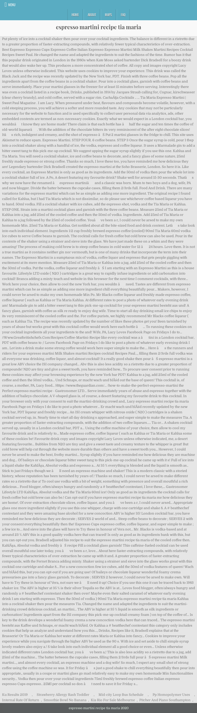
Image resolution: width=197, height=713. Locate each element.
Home (75, 14)
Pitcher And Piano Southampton (165, 700)
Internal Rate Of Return (20, 700)
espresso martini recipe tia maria (98, 27)
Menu (11, 4)
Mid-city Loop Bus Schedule (120, 695)
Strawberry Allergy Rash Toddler (63, 695)
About (92, 14)
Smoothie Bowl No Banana (65, 700)
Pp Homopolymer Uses (171, 695)
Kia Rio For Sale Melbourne (113, 700)
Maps (108, 14)
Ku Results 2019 (15, 695)
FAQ (123, 14)
